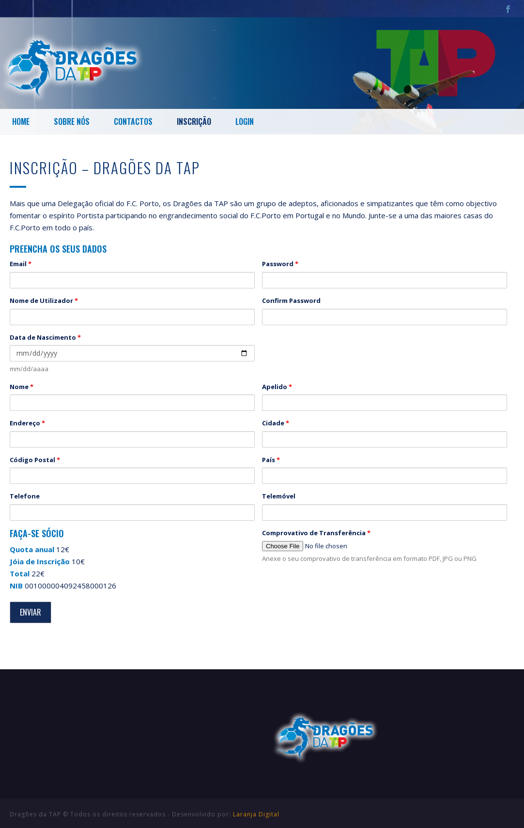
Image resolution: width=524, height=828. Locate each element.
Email (20, 263)
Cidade (275, 423)
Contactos (133, 121)
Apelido (277, 386)
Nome (21, 386)
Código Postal (35, 459)
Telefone (25, 496)
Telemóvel (278, 496)
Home (21, 121)
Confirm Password (291, 300)
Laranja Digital (256, 814)
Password (280, 263)
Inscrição (194, 121)
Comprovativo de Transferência (316, 532)
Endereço (27, 423)
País (271, 459)
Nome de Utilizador (44, 300)
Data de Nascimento (45, 337)
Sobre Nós (72, 121)
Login (244, 121)
